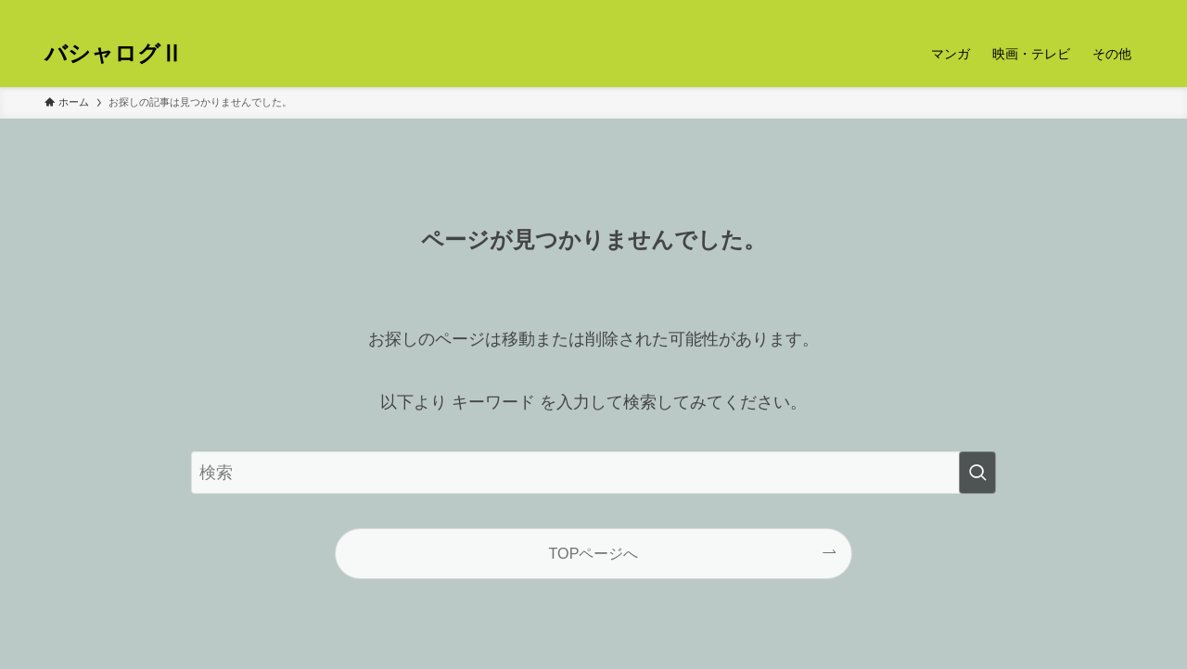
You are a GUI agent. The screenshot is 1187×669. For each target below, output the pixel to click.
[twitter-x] (1082, 10)
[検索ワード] (593, 472)
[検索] (1130, 10)
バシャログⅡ (114, 54)
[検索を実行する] (977, 472)
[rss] (1106, 10)
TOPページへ (594, 553)
